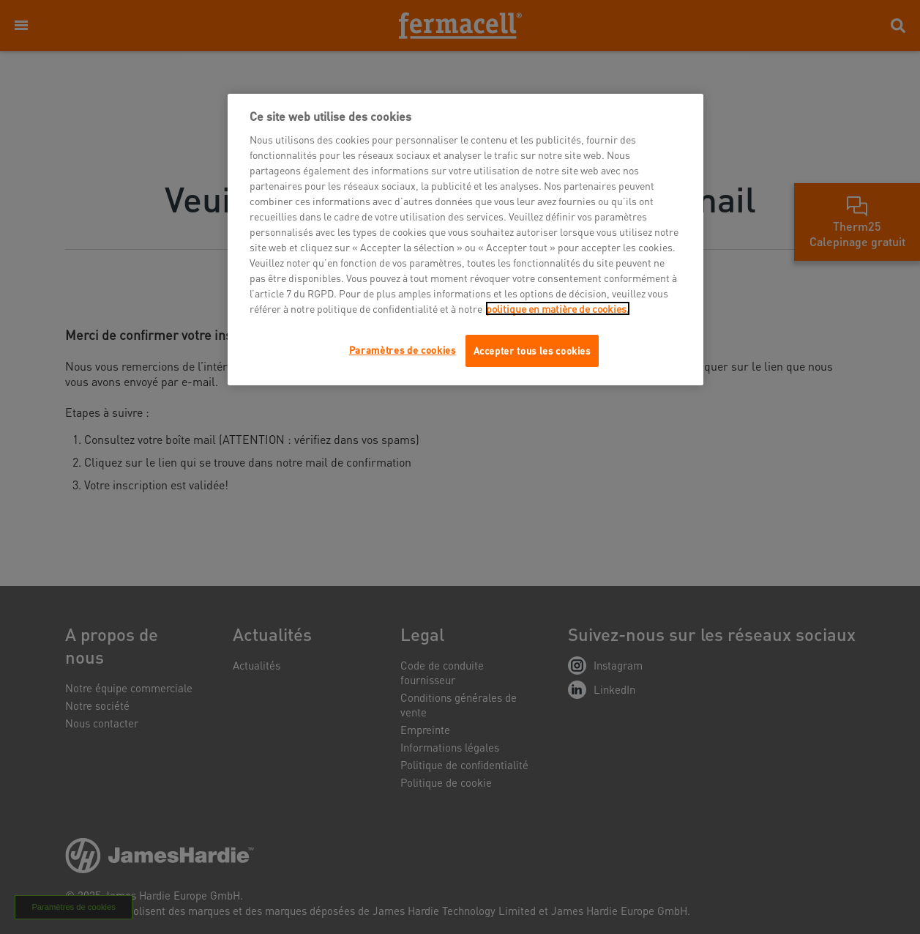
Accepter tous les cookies (532, 350)
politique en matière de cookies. (557, 308)
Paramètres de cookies (402, 350)
